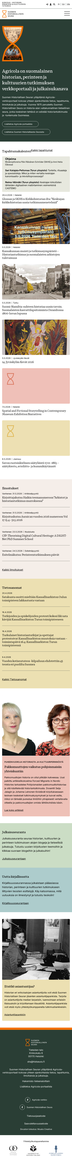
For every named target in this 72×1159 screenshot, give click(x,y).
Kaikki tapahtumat (42, 150)
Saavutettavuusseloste (36, 1123)
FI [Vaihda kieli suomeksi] (59, 4)
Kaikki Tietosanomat (14, 679)
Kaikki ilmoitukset (12, 569)
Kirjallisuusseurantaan (15, 903)
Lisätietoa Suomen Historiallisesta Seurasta (24, 132)
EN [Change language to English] (68, 4)
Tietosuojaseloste (36, 1115)
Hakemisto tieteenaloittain (36, 1081)
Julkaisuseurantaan (14, 858)
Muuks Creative (44, 1129)
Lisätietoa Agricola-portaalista (18, 124)
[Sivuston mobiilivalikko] (67, 13)
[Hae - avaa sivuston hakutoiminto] (54, 4)
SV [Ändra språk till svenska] (63, 4)
